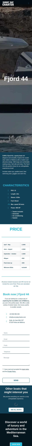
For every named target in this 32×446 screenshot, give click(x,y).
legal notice (25, 369)
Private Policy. (11, 371)
